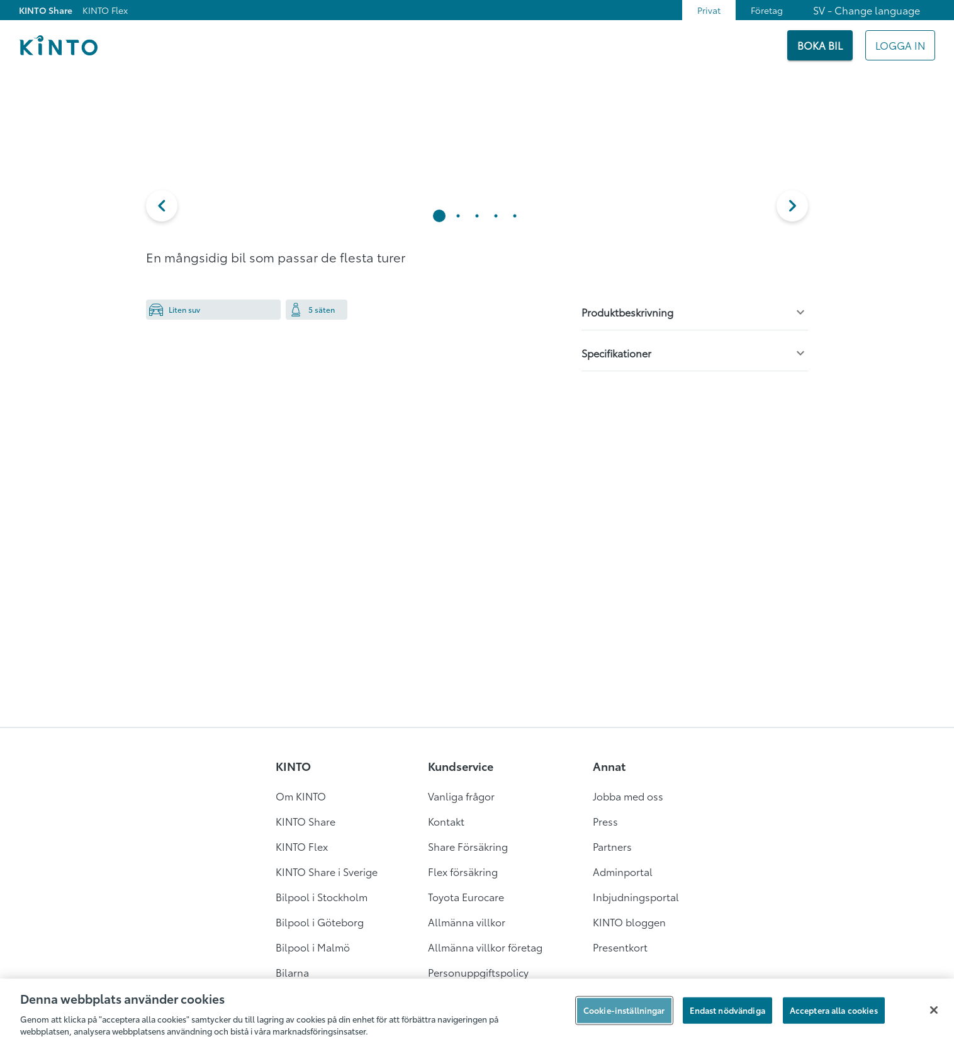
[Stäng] (934, 1010)
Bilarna (292, 972)
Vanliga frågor (461, 796)
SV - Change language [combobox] (866, 10)
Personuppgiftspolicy (478, 972)
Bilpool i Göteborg (320, 921)
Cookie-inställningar (624, 1010)
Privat (709, 10)
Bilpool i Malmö (313, 947)
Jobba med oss (628, 796)
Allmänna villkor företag (485, 947)
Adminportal (623, 871)
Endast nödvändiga (727, 1010)
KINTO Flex (105, 10)
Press (605, 821)
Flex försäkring (463, 871)
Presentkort (620, 947)
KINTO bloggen (629, 921)
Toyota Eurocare (466, 896)
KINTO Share (45, 10)
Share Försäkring (468, 846)
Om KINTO (301, 796)
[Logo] (58, 45)
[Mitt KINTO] (900, 45)
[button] (161, 206)
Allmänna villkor (466, 921)
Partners (612, 846)
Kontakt (446, 821)
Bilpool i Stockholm (322, 896)
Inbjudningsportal (636, 896)
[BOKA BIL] (820, 45)
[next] (792, 206)
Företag (767, 10)
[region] (477, 1011)
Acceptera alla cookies (834, 1010)
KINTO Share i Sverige (327, 871)
